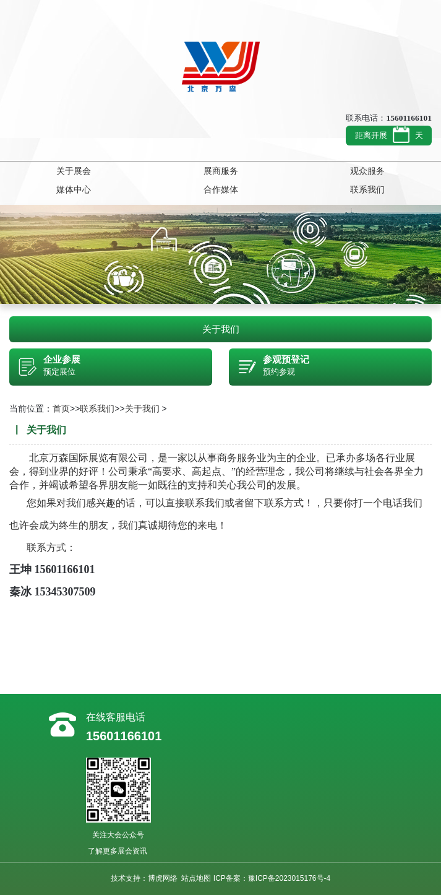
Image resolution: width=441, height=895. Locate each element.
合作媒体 (220, 189)
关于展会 (73, 171)
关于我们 (220, 329)
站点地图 (196, 878)
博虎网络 (163, 878)
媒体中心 (73, 189)
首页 (61, 408)
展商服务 (220, 171)
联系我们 (367, 189)
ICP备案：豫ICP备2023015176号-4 (271, 878)
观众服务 (367, 171)
